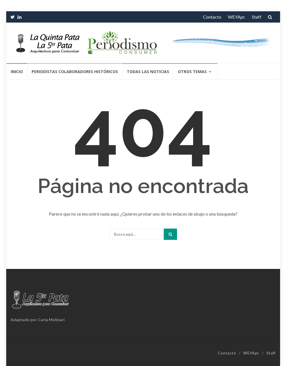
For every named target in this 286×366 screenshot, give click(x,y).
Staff (256, 16)
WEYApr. (236, 16)
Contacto (212, 16)
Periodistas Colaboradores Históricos (75, 71)
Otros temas (192, 71)
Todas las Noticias (148, 71)
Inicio (17, 71)
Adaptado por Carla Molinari (37, 319)
